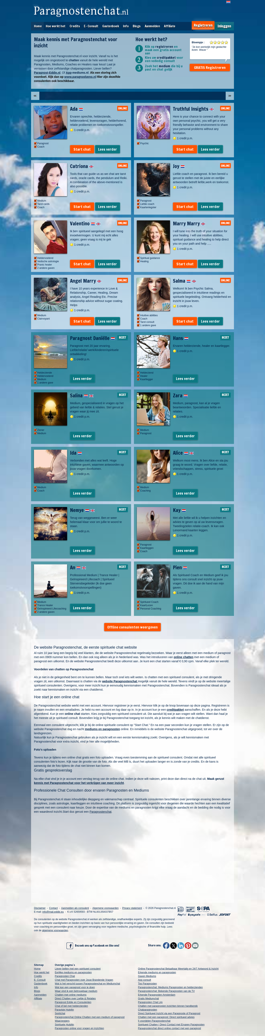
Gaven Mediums (147, 976)
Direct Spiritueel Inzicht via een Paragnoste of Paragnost (169, 1013)
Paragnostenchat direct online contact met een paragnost (169, 1028)
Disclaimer (40, 908)
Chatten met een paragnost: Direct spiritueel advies (166, 1017)
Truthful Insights (193, 108)
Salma (184, 280)
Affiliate (169, 26)
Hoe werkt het (55, 26)
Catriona (81, 166)
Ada (76, 108)
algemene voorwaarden (55, 930)
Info (126, 26)
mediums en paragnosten (102, 729)
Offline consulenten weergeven (132, 627)
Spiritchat (60, 1013)
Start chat (82, 149)
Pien (180, 567)
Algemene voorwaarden (105, 908)
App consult (144, 979)
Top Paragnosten (147, 983)
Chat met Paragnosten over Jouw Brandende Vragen (84, 979)
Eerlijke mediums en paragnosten (73, 972)
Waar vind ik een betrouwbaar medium (76, 991)
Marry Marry (189, 223)
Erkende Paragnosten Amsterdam (156, 994)
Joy (179, 166)
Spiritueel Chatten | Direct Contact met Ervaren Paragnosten (171, 1024)
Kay (179, 510)
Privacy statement (132, 908)
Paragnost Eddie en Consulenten (73, 1002)
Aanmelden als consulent (75, 908)
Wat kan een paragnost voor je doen (75, 987)
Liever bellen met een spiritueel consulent (78, 968)
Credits (75, 26)
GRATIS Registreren (210, 67)
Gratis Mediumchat (148, 998)
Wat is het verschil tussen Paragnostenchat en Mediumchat (87, 983)
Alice (183, 452)
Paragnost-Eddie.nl (47, 72)
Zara (180, 395)
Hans (180, 338)
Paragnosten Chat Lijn (150, 1002)
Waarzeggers (62, 1020)
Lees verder (107, 149)
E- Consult (91, 26)
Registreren (203, 25)
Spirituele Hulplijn (64, 1024)
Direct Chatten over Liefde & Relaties (75, 998)
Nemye (82, 510)
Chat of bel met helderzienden (71, 1006)
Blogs (137, 26)
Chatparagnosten (147, 1009)
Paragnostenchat (101, 811)
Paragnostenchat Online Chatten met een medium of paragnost (90, 1017)
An (78, 567)
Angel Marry (85, 280)
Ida (76, 452)
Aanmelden (152, 26)
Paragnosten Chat (65, 976)
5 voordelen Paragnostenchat (154, 1020)
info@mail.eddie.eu (53, 911)
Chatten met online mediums (71, 994)
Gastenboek (110, 26)
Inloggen (224, 26)
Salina (81, 395)
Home (38, 26)
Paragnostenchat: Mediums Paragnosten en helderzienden (170, 987)
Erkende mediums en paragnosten (157, 972)
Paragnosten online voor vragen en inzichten (79, 1028)
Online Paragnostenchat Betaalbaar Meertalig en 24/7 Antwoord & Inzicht (178, 968)
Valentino (85, 223)
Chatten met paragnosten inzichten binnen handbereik (168, 1006)
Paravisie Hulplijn (64, 1009)
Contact (53, 908)
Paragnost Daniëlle (92, 338)
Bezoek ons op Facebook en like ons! (92, 945)
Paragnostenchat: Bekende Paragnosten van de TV (166, 991)
